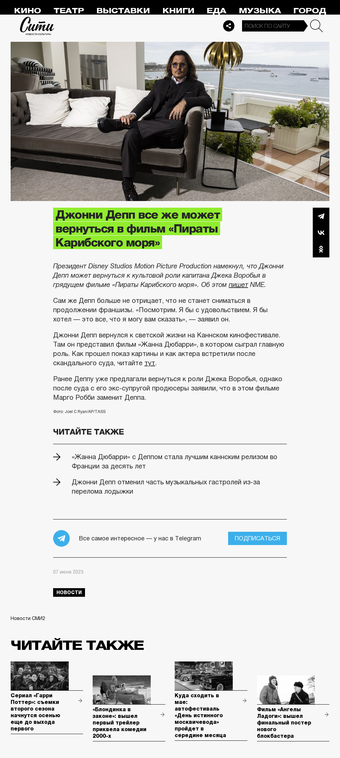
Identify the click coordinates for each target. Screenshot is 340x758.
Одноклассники (321, 249)
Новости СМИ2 (28, 618)
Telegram (321, 216)
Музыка (260, 11)
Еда (216, 11)
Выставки (123, 11)
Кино (27, 11)
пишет (238, 284)
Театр (68, 11)
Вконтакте (321, 232)
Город (309, 11)
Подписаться (257, 538)
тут (149, 363)
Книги (178, 11)
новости (69, 592)
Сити (37, 26)
